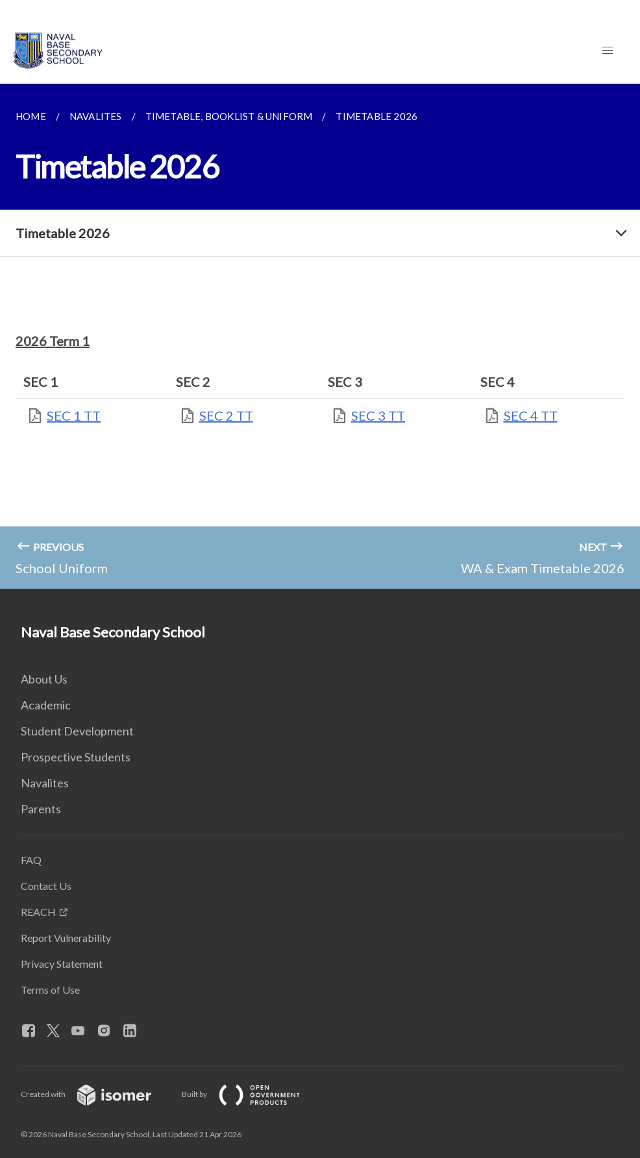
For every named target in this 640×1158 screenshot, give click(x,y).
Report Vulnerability (66, 937)
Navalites (45, 783)
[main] (320, 336)
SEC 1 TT (74, 415)
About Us (44, 679)
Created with (96, 1094)
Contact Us (46, 886)
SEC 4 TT (531, 415)
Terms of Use (50, 989)
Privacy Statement (62, 963)
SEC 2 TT (226, 415)
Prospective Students (75, 757)
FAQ (31, 860)
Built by (251, 1094)
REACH (38, 911)
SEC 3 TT (378, 415)
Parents (41, 809)
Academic (46, 705)
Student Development (77, 731)
